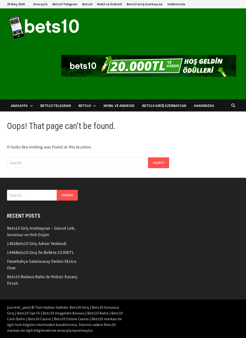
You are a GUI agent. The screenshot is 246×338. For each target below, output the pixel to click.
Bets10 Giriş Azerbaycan (145, 4)
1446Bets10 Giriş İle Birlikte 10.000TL (40, 252)
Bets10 (87, 4)
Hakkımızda (176, 4)
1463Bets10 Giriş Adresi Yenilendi (36, 243)
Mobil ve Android (109, 4)
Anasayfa (40, 4)
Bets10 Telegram (64, 4)
